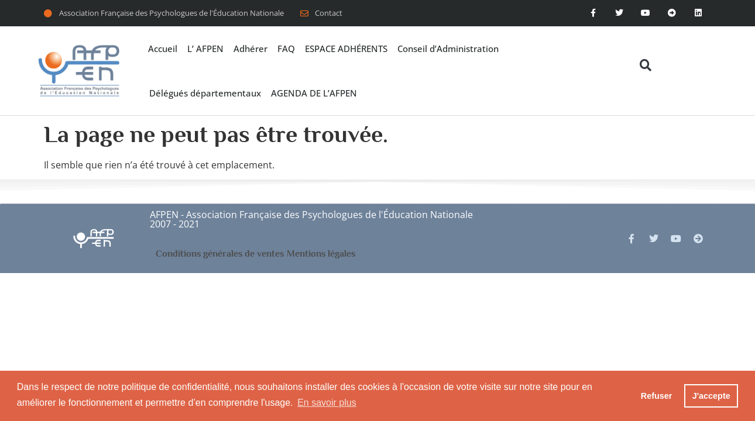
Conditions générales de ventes (220, 254)
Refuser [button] (656, 396)
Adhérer (250, 48)
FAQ (286, 48)
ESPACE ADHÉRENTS (346, 48)
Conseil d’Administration (448, 48)
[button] (645, 65)
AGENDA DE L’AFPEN (314, 93)
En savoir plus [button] (326, 403)
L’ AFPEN (205, 48)
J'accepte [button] (711, 396)
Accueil (162, 48)
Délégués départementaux (205, 93)
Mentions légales (321, 254)
